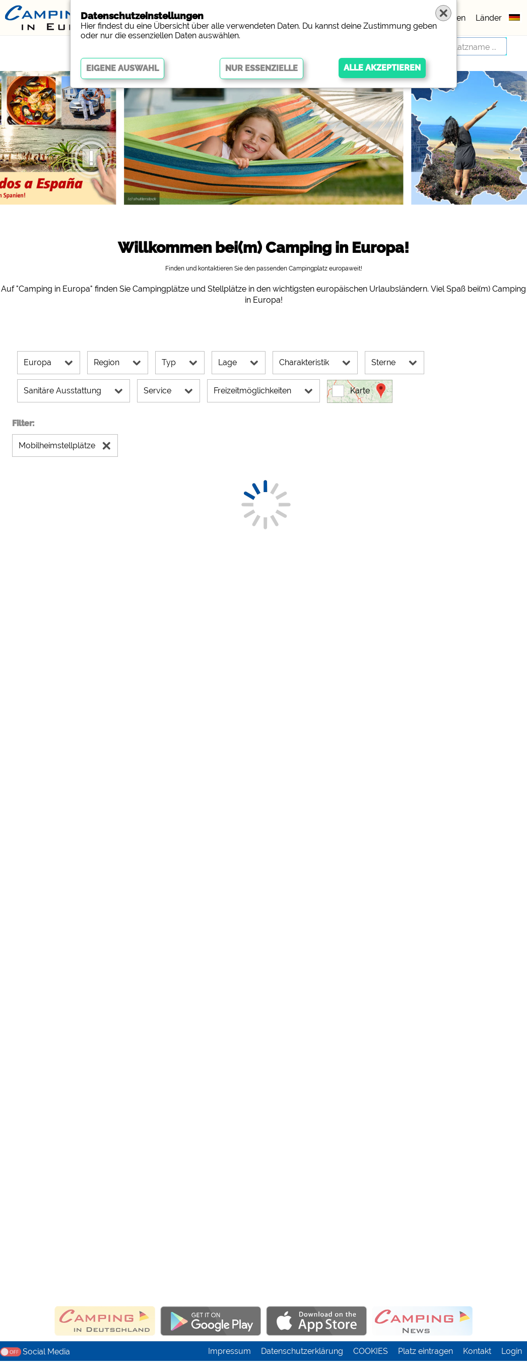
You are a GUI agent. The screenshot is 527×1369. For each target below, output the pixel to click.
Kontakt (477, 1359)
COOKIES (370, 1359)
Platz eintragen (425, 1359)
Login (511, 1359)
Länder (489, 18)
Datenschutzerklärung (302, 1359)
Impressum (229, 1359)
